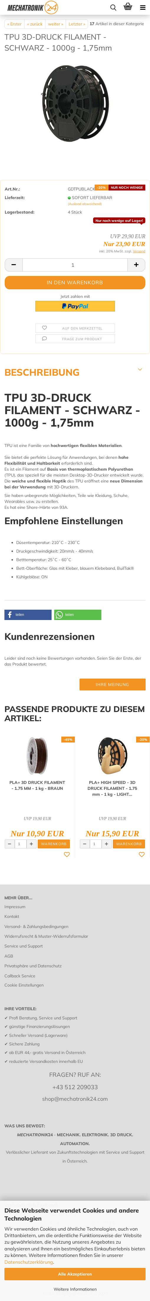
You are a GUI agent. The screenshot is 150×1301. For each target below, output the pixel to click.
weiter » (55, 24)
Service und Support (23, 946)
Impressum (14, 906)
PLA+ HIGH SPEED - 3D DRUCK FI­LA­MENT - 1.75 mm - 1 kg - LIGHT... (112, 788)
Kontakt (11, 916)
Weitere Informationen (75, 1289)
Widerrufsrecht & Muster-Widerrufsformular (46, 936)
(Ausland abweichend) (85, 204)
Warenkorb (54, 844)
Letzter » (77, 24)
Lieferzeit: (15, 197)
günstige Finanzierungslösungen (39, 1026)
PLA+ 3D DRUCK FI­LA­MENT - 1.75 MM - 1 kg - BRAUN (37, 785)
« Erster (14, 24)
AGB (8, 956)
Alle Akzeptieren (75, 1274)
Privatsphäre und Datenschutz (33, 966)
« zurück (34, 24)
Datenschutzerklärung (28, 1262)
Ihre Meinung (112, 684)
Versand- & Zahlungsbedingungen (36, 926)
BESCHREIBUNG (42, 371)
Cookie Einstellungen (24, 985)
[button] (28, 615)
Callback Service (19, 976)
